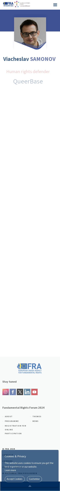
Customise (34, 479)
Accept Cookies (14, 479)
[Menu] (55, 5)
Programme (12, 421)
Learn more (10, 470)
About (9, 416)
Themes (36, 416)
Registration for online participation (15, 430)
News (35, 421)
